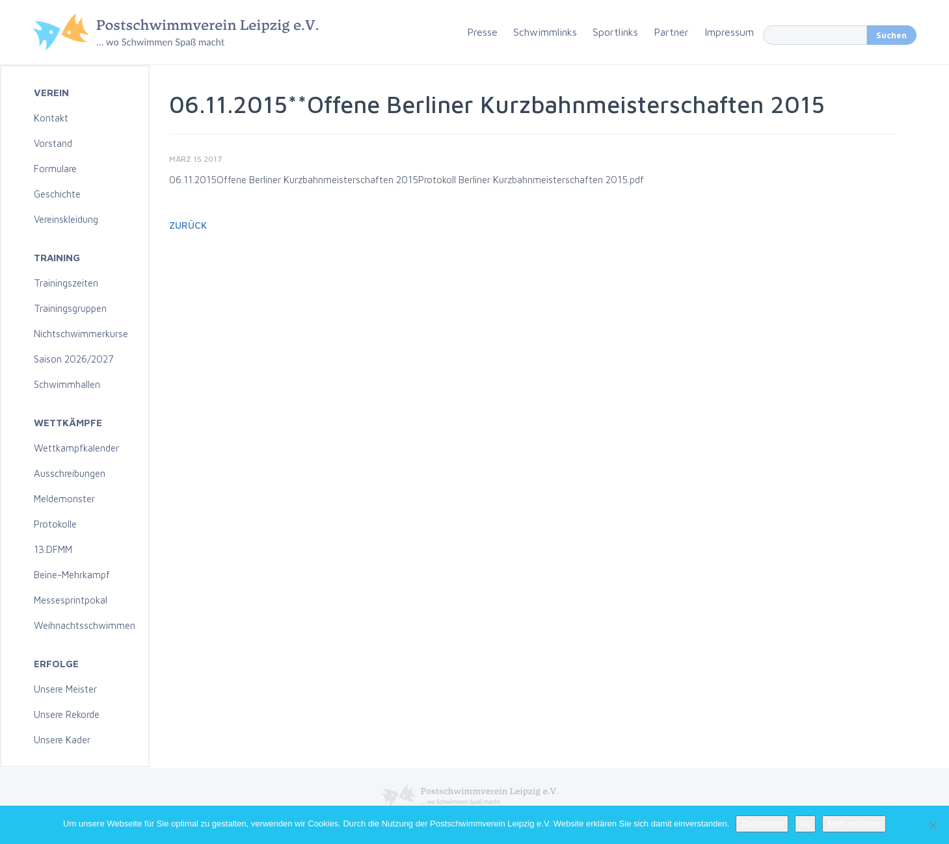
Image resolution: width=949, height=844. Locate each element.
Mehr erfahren (854, 823)
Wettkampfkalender (76, 448)
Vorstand (53, 143)
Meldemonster (64, 498)
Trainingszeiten (66, 282)
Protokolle (55, 524)
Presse (482, 32)
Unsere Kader (62, 739)
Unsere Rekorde (67, 714)
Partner (671, 32)
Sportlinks (615, 32)
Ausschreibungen (69, 473)
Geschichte (57, 193)
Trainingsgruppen (70, 308)
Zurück (188, 225)
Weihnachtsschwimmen (84, 625)
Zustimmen (761, 823)
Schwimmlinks (545, 32)
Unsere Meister (65, 689)
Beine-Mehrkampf (72, 574)
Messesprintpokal (70, 600)
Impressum (729, 32)
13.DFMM (53, 549)
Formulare (55, 168)
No (805, 823)
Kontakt (51, 117)
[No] (932, 825)
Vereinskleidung (66, 219)
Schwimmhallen (67, 384)
